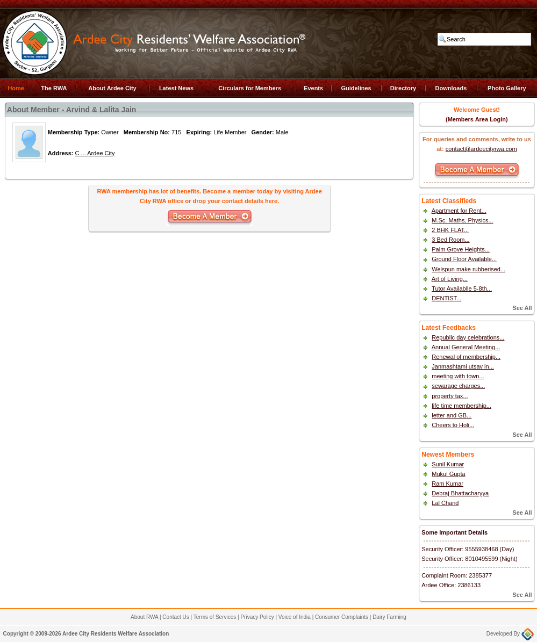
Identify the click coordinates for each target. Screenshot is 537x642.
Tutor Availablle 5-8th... (462, 288)
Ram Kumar (447, 483)
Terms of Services (215, 617)
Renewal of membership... (466, 357)
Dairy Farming (389, 617)
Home (16, 88)
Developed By (510, 634)
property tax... (450, 396)
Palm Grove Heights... (461, 249)
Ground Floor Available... (464, 259)
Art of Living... (450, 279)
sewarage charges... (458, 386)
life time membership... (461, 405)
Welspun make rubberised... (468, 269)
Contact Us (175, 617)
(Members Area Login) (477, 119)
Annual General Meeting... (466, 347)
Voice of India (294, 617)
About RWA (144, 617)
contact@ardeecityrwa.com (481, 149)
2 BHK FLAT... (450, 230)
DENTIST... (446, 298)
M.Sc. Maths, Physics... (462, 220)
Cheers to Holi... (453, 425)
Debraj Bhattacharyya (460, 493)
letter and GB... (451, 415)
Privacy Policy (257, 617)
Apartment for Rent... (459, 210)
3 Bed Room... (450, 239)
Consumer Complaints (341, 617)
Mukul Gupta (448, 474)
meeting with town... (458, 376)
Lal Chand (445, 503)
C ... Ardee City (95, 153)
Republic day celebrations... (468, 337)
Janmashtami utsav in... (463, 366)
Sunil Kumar (448, 464)
